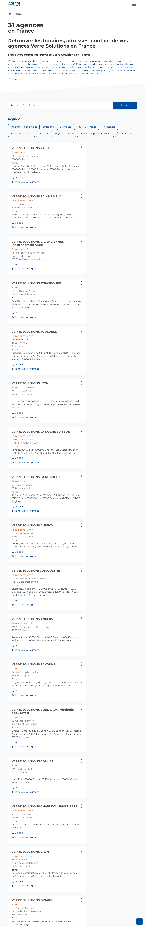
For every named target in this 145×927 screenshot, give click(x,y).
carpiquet (112, 822)
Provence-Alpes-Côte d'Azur (95, 134)
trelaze (110, 847)
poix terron (112, 798)
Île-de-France (125, 134)
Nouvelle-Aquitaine (21, 134)
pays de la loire (116, 834)
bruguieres (63, 839)
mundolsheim (114, 794)
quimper (62, 798)
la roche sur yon (116, 843)
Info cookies (13, 916)
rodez (60, 843)
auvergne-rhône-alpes (22, 782)
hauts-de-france (18, 818)
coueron (111, 839)
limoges (13, 847)
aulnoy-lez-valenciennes (22, 822)
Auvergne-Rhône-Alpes (24, 127)
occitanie (63, 834)
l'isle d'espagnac (18, 839)
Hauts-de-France (86, 127)
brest (60, 787)
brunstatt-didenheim (118, 787)
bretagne (62, 782)
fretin (11, 826)
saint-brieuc (64, 802)
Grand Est (65, 127)
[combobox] (58, 105)
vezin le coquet (66, 809)
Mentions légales (29, 916)
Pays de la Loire (64, 134)
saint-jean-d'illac (18, 854)
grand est (112, 782)
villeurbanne (15, 794)
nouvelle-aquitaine (19, 834)
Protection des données (50, 916)
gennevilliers (64, 822)
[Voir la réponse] (72, 710)
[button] (134, 4)
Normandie (108, 127)
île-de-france (65, 818)
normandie (113, 818)
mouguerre (14, 850)
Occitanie (43, 134)
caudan (61, 790)
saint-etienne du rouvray (121, 826)
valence (12, 790)
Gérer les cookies (71, 916)
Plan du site (86, 916)
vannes (61, 805)
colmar (110, 790)
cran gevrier (15, 787)
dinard (61, 794)
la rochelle (14, 843)
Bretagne (48, 127)
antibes (12, 870)
